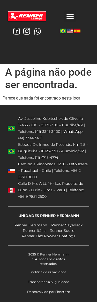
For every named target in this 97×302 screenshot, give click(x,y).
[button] (70, 16)
